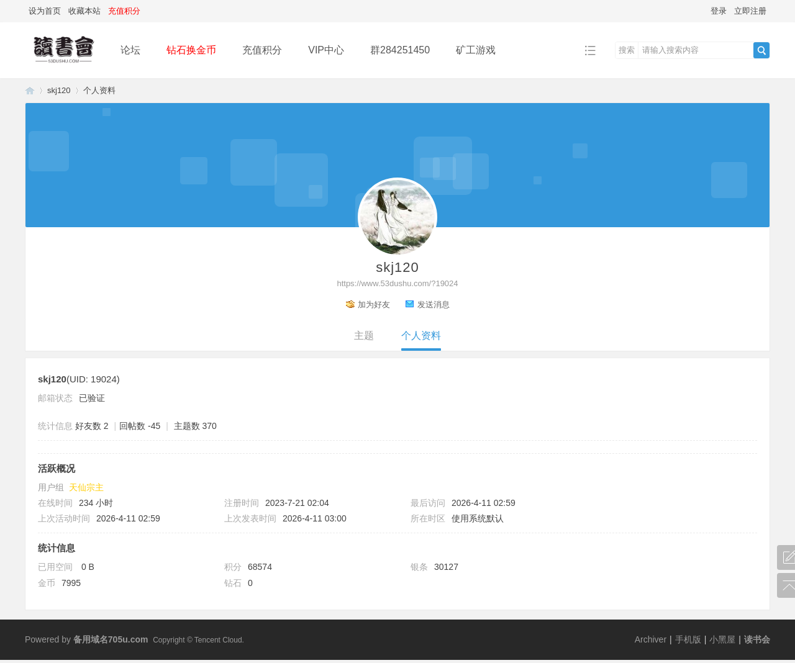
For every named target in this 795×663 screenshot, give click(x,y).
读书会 (757, 639)
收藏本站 (84, 11)
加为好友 (374, 304)
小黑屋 (722, 639)
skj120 (59, 90)
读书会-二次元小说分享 (30, 90)
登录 (719, 11)
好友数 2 (92, 426)
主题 (364, 335)
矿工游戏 (476, 50)
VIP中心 (326, 50)
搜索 (627, 50)
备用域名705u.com (110, 639)
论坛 (130, 50)
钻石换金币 (191, 50)
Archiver (650, 639)
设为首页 (45, 11)
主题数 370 (195, 426)
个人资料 (421, 335)
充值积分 (262, 50)
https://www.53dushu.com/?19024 (397, 283)
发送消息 (433, 304)
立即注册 (750, 11)
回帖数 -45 (139, 426)
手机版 (688, 639)
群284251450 (400, 50)
